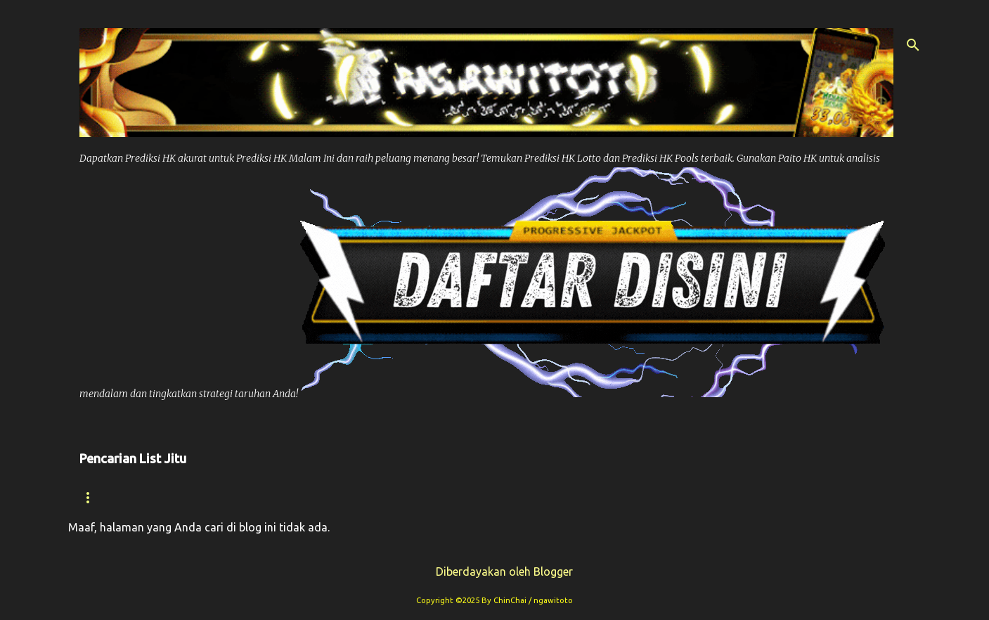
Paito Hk (367, 497)
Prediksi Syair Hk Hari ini (495, 497)
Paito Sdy (820, 497)
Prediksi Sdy (637, 497)
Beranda (105, 497)
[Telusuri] (913, 45)
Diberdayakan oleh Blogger (494, 571)
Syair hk (187, 497)
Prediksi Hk (277, 497)
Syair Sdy (733, 497)
